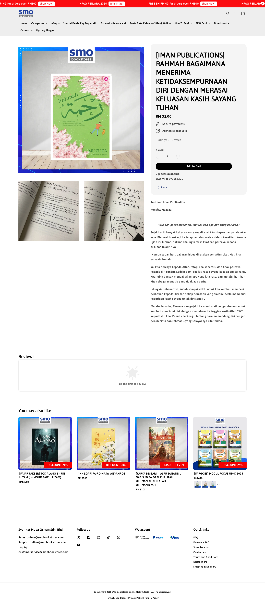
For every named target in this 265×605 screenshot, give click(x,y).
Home (23, 23)
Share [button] (161, 187)
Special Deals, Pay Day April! (79, 23)
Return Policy (152, 598)
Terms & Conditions (116, 598)
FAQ (195, 537)
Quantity (160, 150)
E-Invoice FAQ (201, 542)
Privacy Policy (135, 598)
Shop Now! (51, 3)
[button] (228, 13)
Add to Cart (194, 166)
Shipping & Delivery (204, 566)
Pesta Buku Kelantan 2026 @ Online (150, 23)
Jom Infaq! (122, 3)
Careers (24, 30)
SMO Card (201, 23)
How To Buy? (182, 23)
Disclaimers (200, 561)
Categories (37, 23)
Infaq (54, 23)
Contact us (199, 552)
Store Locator (221, 23)
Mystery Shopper (45, 30)
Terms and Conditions (205, 557)
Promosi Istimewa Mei (113, 23)
